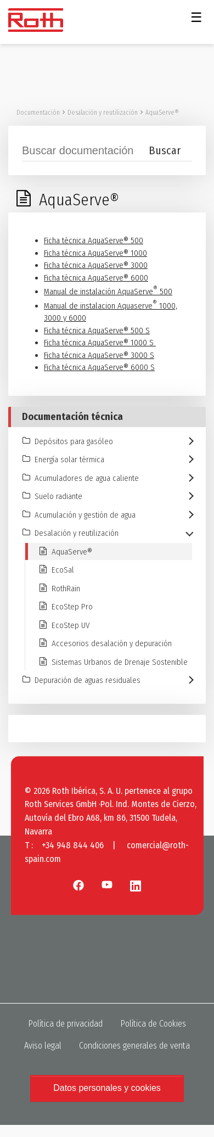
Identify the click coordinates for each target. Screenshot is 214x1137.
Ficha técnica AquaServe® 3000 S (99, 355)
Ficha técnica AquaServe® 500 (93, 240)
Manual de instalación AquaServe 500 (108, 291)
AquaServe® (162, 112)
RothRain (66, 588)
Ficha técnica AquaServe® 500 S (97, 330)
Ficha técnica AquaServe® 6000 (96, 278)
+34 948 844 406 (73, 845)
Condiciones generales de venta (134, 1045)
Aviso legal (42, 1045)
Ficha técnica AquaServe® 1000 (95, 253)
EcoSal (63, 570)
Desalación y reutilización (102, 112)
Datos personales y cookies (107, 1088)
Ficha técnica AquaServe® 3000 (96, 265)
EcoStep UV (70, 625)
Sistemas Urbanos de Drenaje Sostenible (120, 662)
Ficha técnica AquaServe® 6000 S (99, 367)
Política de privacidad (65, 1023)
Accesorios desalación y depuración (112, 643)
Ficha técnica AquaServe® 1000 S (100, 343)
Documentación (38, 112)
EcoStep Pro (72, 607)
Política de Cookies (153, 1023)
